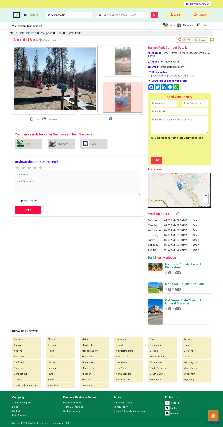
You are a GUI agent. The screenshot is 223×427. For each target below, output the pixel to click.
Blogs (15, 407)
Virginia (188, 356)
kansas (52, 379)
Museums (188, 25)
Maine (85, 339)
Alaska (17, 345)
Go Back (17, 33)
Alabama (19, 339)
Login (175, 14)
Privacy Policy (121, 407)
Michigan (87, 356)
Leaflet (195, 206)
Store (205, 25)
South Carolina (158, 368)
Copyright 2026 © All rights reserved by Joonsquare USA (40, 423)
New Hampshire (124, 350)
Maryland (87, 345)
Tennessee (156, 379)
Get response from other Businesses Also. (177, 137)
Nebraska (121, 339)
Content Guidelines (72, 411)
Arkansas (19, 356)
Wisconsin (189, 374)
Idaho (51, 356)
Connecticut (20, 374)
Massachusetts (90, 350)
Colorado (19, 368)
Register (200, 14)
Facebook (172, 403)
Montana (86, 379)
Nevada (120, 345)
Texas (187, 339)
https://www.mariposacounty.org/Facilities (171, 75)
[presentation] (177, 148)
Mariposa (47, 33)
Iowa (50, 374)
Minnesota (87, 362)
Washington (190, 362)
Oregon (154, 350)
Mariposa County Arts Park (184, 284)
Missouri (86, 374)
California (31, 33)
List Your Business (197, 4)
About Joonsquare (21, 402)
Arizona (18, 350)
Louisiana (87, 385)
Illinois (51, 362)
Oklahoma (155, 345)
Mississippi (88, 368)
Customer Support (123, 402)
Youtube (171, 413)
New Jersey (122, 356)
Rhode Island (157, 362)
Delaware (19, 379)
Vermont (188, 350)
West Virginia (191, 368)
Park (172, 25)
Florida (52, 339)
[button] (179, 186)
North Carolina (123, 374)
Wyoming (189, 379)
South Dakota (157, 374)
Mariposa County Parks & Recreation (183, 266)
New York (121, 368)
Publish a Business (72, 402)
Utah (186, 345)
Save (200, 40)
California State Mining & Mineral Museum (183, 302)
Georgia (52, 345)
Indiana (52, 368)
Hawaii (51, 350)
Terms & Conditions (73, 407)
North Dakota (123, 379)
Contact (16, 411)
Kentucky (53, 385)
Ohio (152, 339)
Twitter (171, 408)
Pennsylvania (157, 356)
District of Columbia (25, 385)
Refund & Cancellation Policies (129, 411)
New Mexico (122, 362)
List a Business (19, 415)
